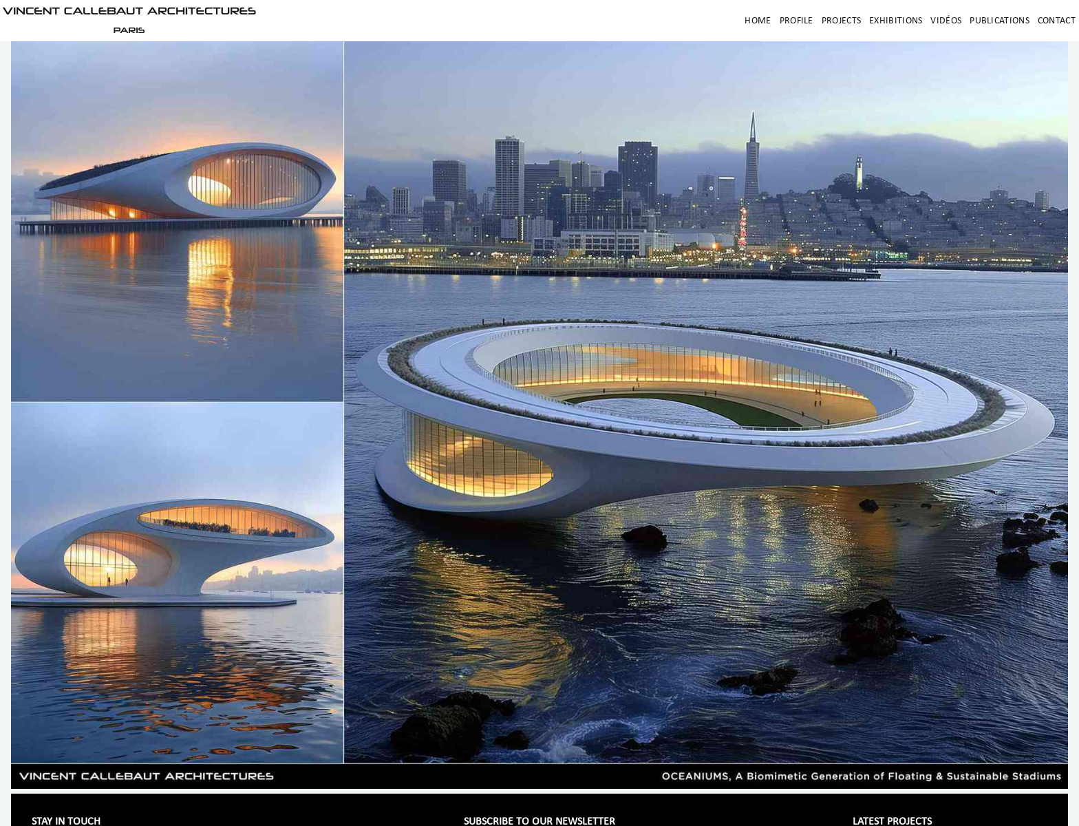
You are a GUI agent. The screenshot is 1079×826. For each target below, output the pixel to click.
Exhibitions (895, 21)
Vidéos (945, 21)
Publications (999, 21)
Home (758, 21)
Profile (796, 21)
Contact (1057, 21)
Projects (841, 21)
